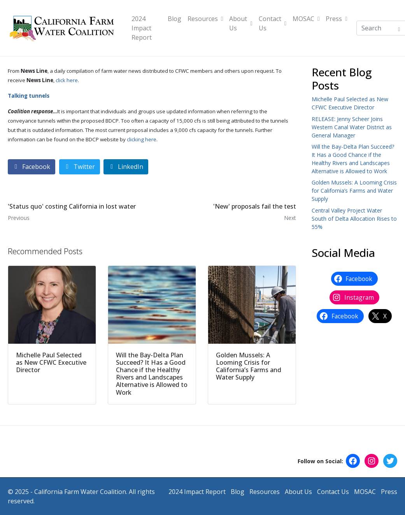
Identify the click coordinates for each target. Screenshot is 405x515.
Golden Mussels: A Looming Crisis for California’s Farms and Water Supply (354, 190)
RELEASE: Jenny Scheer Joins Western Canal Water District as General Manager (352, 127)
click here (67, 80)
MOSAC (306, 18)
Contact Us (272, 23)
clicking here (141, 139)
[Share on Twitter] (79, 166)
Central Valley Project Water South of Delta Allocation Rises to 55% (354, 218)
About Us (240, 23)
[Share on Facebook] (31, 166)
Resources (205, 18)
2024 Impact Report (141, 28)
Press (336, 18)
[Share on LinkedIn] (125, 166)
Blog (174, 18)
